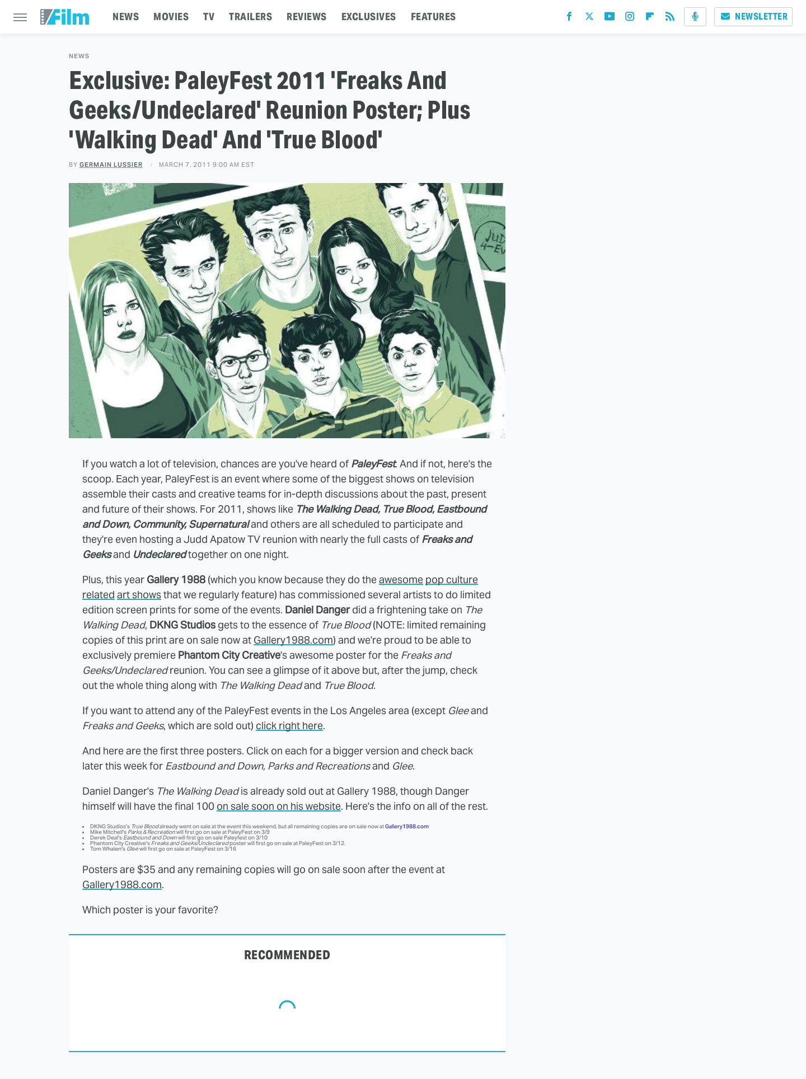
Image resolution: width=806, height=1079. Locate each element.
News (79, 56)
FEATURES (433, 16)
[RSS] (670, 18)
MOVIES (171, 16)
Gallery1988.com (293, 640)
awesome (401, 579)
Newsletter (753, 16)
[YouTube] (609, 18)
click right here (289, 725)
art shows (139, 594)
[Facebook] (569, 18)
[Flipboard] (650, 18)
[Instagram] (630, 18)
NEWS (126, 16)
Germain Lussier (111, 164)
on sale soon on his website (279, 806)
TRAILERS (250, 16)
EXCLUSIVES (368, 16)
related (98, 594)
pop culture (451, 579)
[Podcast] (695, 16)
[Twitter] (589, 18)
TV (208, 16)
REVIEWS (307, 16)
